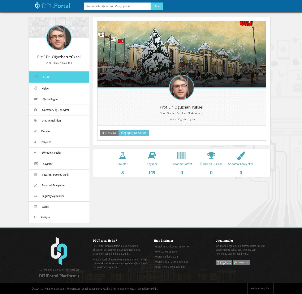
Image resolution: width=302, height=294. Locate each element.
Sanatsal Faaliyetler (241, 165)
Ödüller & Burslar (211, 165)
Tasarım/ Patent (182, 165)
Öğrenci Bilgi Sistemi (166, 256)
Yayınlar (152, 165)
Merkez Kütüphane (165, 251)
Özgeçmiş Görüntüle (133, 133)
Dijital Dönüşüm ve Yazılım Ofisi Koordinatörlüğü (108, 288)
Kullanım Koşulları (260, 288)
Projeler (122, 165)
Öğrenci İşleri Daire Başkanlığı (171, 261)
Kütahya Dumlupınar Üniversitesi (172, 246)
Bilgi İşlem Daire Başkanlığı (169, 266)
